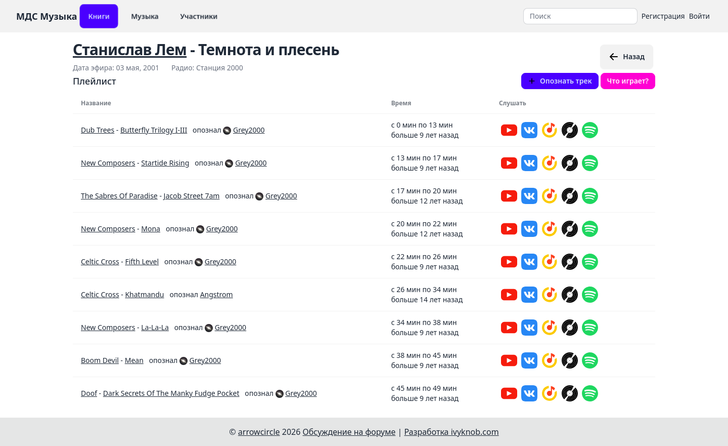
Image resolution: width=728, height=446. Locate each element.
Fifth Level (142, 261)
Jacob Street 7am (192, 195)
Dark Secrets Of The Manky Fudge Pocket (171, 393)
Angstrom (216, 294)
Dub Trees (97, 130)
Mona (150, 228)
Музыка (145, 16)
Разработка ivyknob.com (451, 431)
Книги (99, 16)
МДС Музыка (46, 16)
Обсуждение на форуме (349, 431)
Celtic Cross (100, 261)
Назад (627, 57)
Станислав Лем (130, 49)
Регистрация (663, 16)
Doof (89, 393)
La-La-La (155, 327)
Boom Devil (100, 360)
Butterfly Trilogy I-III (153, 130)
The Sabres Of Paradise (119, 195)
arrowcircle (259, 431)
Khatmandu (144, 294)
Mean (134, 360)
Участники (199, 16)
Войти (699, 16)
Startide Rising (165, 163)
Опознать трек (560, 81)
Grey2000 (248, 130)
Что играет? (628, 81)
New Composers (108, 163)
